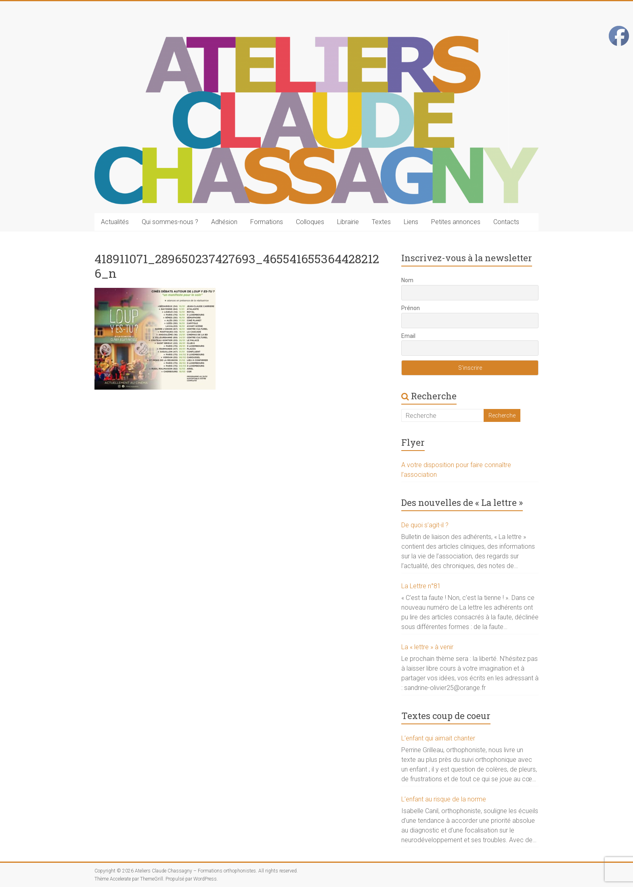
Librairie (348, 222)
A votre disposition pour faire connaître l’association (456, 469)
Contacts (506, 222)
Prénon (410, 308)
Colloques (310, 222)
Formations (266, 222)
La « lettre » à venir (427, 647)
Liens (411, 222)
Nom (407, 280)
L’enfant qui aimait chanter (438, 738)
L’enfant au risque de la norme (443, 799)
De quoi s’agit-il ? (425, 525)
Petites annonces (455, 222)
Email (408, 336)
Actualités (115, 222)
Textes (381, 222)
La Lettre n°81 (421, 586)
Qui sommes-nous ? (170, 222)
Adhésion (224, 222)
